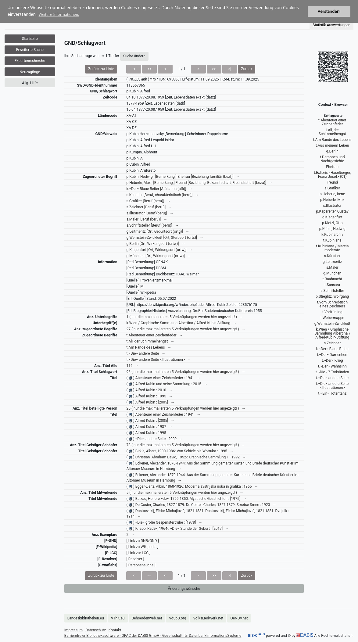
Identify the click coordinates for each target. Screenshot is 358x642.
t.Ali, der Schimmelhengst (332, 132)
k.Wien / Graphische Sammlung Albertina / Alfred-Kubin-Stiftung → (181, 323)
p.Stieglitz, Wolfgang (332, 296)
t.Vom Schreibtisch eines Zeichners (332, 304)
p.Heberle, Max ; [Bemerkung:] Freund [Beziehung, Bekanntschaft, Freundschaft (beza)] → (199, 183)
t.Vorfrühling (332, 312)
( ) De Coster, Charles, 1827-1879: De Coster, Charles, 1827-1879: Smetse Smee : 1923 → (201, 505)
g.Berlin (332, 151)
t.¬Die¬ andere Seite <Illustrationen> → (158, 359)
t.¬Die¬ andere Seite (332, 378)
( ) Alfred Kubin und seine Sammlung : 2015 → (166, 384)
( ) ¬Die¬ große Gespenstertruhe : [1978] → (164, 522)
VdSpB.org (177, 618)
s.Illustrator (332, 205)
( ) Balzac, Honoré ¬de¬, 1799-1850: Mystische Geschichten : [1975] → (186, 499)
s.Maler (332, 267)
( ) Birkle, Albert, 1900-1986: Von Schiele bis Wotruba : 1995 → (179, 451)
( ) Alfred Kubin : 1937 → (149, 427)
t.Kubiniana (332, 240)
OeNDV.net (239, 618)
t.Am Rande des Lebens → (148, 347)
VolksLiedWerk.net (208, 618)
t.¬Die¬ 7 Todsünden (332, 372)
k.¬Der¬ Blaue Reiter (332, 349)
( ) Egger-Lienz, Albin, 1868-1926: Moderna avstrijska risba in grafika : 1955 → (192, 486)
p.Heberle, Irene (332, 194)
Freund (332, 182)
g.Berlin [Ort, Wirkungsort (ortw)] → (155, 244)
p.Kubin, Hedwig (332, 229)
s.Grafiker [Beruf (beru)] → (148, 201)
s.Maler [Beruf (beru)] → (146, 219)
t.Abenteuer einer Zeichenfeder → (154, 335)
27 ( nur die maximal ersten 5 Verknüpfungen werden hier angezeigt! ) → (185, 329)
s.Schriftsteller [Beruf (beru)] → (152, 225)
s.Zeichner (332, 343)
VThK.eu (118, 618)
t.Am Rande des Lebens (332, 140)
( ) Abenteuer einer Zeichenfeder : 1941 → (163, 378)
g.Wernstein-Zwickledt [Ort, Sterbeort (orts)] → (164, 237)
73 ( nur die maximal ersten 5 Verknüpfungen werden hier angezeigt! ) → (185, 445)
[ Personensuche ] (140, 565)
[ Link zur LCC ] (138, 553)
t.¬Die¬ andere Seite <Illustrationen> (332, 386)
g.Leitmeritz (332, 262)
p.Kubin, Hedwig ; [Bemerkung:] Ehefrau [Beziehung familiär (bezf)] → (183, 176)
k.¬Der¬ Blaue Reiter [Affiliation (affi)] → (159, 189)
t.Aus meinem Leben (332, 145)
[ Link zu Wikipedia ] (142, 547)
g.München (332, 273)
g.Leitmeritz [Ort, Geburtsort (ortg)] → (157, 231)
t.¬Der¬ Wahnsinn (332, 366)
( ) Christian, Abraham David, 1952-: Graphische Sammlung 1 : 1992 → (186, 457)
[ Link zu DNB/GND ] (142, 541)
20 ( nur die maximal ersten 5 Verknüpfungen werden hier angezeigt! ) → (185, 408)
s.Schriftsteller (332, 291)
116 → (132, 366)
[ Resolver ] (135, 559)
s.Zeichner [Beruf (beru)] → (149, 207)
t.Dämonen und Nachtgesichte (332, 159)
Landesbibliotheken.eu (85, 618)
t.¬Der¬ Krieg (332, 360)
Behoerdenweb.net (147, 618)
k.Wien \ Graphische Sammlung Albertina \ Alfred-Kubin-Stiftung (332, 333)
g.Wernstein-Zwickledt (332, 323)
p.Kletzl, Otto (332, 223)
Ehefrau (332, 167)
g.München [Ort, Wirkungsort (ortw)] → (158, 256)
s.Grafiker (332, 188)
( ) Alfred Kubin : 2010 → (149, 390)
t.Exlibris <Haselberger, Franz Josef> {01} (332, 174)
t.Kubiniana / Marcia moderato (332, 248)
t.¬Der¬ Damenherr (332, 355)
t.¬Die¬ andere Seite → (145, 353)
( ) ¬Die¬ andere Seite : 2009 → (154, 439)
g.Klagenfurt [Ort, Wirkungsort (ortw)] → (159, 250)
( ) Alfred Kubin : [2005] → (150, 402)
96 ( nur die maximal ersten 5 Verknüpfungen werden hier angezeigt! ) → (185, 372)
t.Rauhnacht (332, 279)
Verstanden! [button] (329, 11)
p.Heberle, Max (332, 200)
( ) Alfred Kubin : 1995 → (149, 396)
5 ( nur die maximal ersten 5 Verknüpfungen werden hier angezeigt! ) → (184, 492)
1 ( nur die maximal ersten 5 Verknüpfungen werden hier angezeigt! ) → (184, 317)
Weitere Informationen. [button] (59, 14)
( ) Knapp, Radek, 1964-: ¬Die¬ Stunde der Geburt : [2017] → (177, 528)
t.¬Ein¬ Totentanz (332, 393)
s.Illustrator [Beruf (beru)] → (149, 213)
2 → (130, 535)
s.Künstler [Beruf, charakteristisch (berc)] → (162, 195)
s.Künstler (332, 256)
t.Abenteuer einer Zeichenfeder (332, 122)
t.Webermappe (332, 318)
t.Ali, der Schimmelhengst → (150, 341)
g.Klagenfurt (332, 217)
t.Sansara (332, 285)
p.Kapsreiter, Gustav (332, 211)
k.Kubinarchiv (332, 234)
